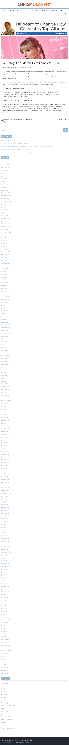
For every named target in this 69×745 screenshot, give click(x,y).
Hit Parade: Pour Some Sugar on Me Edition (13, 141)
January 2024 (5, 221)
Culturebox (4, 694)
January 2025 (5, 190)
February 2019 (5, 386)
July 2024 (3, 204)
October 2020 (5, 330)
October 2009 (5, 617)
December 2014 (5, 513)
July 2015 (3, 499)
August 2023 (4, 235)
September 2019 (6, 367)
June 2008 (4, 659)
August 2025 (4, 170)
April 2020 (4, 347)
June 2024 (4, 207)
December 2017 (5, 426)
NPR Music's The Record (8, 705)
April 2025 (4, 181)
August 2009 (4, 622)
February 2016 (5, 479)
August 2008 (4, 653)
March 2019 (4, 384)
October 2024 (5, 198)
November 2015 (5, 488)
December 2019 (5, 358)
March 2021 (4, 316)
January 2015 (5, 510)
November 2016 (5, 462)
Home (5, 10)
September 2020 (6, 333)
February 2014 (5, 538)
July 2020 (3, 339)
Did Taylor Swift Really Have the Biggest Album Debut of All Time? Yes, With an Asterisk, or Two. (28, 146)
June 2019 (4, 375)
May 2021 (4, 311)
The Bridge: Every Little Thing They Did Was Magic (15, 143)
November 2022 (5, 260)
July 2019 (3, 372)
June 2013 (4, 558)
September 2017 (6, 434)
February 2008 (5, 670)
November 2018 (5, 395)
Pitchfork (3, 708)
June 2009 (4, 628)
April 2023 (4, 246)
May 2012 (4, 577)
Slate (2, 714)
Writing (12, 10)
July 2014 (3, 524)
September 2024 (6, 201)
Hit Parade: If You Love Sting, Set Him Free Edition (15, 149)
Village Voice (4, 722)
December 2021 (5, 291)
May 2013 (4, 561)
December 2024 (5, 193)
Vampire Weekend (6, 719)
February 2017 (5, 454)
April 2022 (4, 280)
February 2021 (5, 319)
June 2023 (4, 240)
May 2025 (4, 179)
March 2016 (4, 476)
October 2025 (5, 165)
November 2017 (5, 429)
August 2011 (4, 603)
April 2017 (4, 448)
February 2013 (5, 563)
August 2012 (4, 569)
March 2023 (4, 249)
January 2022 (5, 288)
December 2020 (5, 325)
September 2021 (6, 299)
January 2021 (5, 322)
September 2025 (6, 167)
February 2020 (5, 353)
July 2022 (3, 271)
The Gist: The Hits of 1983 (58, 119)
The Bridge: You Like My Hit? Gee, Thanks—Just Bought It (17, 152)
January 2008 (5, 673)
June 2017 (4, 443)
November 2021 (5, 294)
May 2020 (4, 344)
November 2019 (5, 361)
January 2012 (5, 589)
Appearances (5, 686)
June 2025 (4, 176)
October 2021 (5, 297)
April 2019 (4, 381)
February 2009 (5, 636)
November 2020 (5, 327)
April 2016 (4, 474)
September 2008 (6, 651)
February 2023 (5, 252)
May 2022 (4, 277)
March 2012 (4, 583)
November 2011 (5, 594)
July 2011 (3, 606)
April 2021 (4, 313)
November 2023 (5, 226)
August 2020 (4, 336)
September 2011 (6, 600)
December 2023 (5, 224)
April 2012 (4, 580)
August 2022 (4, 269)
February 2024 (5, 218)
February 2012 (5, 586)
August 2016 (4, 465)
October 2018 (5, 398)
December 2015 (5, 485)
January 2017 (5, 457)
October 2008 (5, 648)
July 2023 (3, 238)
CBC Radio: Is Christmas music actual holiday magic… (16, 120)
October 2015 (5, 490)
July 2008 (3, 656)
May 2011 (4, 611)
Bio (61, 10)
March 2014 (4, 535)
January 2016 (5, 482)
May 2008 (4, 662)
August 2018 (4, 403)
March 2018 (4, 417)
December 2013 (5, 544)
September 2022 (6, 266)
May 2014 (4, 530)
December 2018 (5, 392)
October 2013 (5, 549)
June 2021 (4, 308)
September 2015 (6, 493)
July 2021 (3, 305)
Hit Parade (20, 10)
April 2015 (4, 502)
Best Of (3, 689)
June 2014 (4, 527)
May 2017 (4, 445)
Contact (32, 15)
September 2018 (6, 401)
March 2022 (4, 283)
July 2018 (3, 406)
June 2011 (4, 608)
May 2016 (4, 471)
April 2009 (4, 634)
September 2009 (6, 620)
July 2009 (3, 625)
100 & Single (4, 683)
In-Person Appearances (49, 10)
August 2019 (4, 370)
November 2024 (5, 195)
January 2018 (5, 423)
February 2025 (5, 187)
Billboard (4, 691)
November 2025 (5, 162)
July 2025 (3, 173)
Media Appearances (33, 10)
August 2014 (4, 521)
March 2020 (4, 350)
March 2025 (4, 184)
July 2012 (3, 572)
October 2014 (5, 519)
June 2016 (4, 468)
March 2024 (4, 215)
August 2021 (4, 302)
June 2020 (4, 342)
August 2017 (4, 437)
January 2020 (5, 356)
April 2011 (4, 614)
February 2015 (5, 507)
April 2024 (4, 212)
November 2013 (5, 547)
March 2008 (4, 667)
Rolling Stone (5, 711)
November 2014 (5, 516)
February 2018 (5, 420)
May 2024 (4, 210)
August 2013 (4, 555)
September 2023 (6, 232)
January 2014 (5, 541)
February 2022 (5, 285)
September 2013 (6, 552)
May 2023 (4, 243)
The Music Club (5, 717)
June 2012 (4, 575)
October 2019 (5, 364)
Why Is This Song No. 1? (8, 728)
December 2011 (5, 592)
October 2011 (5, 597)
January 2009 (5, 639)
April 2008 (4, 665)
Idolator (3, 700)
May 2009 (4, 631)
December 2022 (5, 257)
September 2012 (6, 566)
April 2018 (4, 415)
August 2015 (4, 496)
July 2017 (3, 440)
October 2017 (5, 431)
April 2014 (4, 533)
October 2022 (5, 263)
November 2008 (5, 645)
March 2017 (4, 451)
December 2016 (5, 460)
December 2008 (5, 642)
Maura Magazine (6, 703)
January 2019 (5, 389)
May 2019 (4, 378)
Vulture (3, 725)
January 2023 (5, 254)
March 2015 (4, 504)
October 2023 (5, 229)
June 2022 (4, 274)
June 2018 (4, 409)
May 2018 (4, 412)
